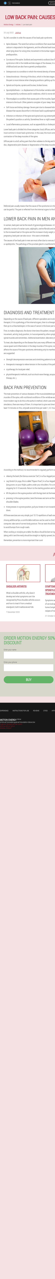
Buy (28, 679)
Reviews (36, 710)
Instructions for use (21, 710)
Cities (45, 710)
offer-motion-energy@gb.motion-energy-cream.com (17, 722)
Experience (4, 710)
